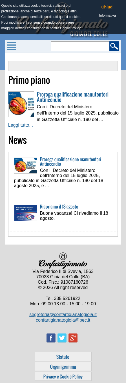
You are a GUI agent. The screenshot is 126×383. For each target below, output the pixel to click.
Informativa (107, 15)
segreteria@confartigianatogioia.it (63, 314)
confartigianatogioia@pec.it (63, 320)
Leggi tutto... (20, 125)
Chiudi (107, 7)
